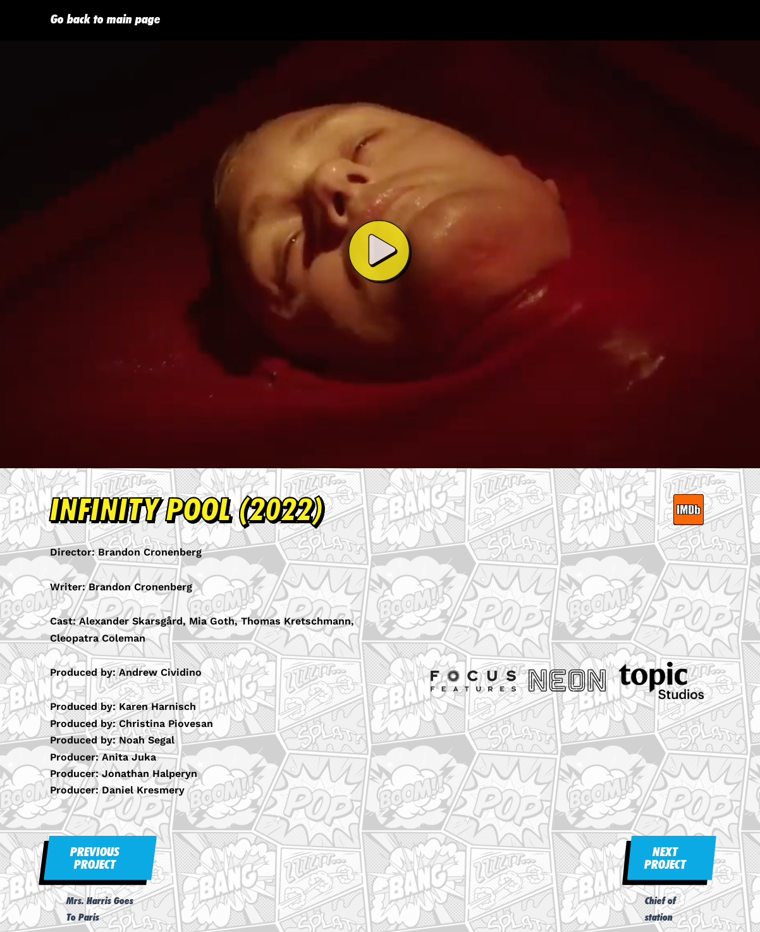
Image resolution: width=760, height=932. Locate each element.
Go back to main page (106, 19)
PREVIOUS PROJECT (95, 858)
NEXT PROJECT (665, 858)
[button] (380, 254)
